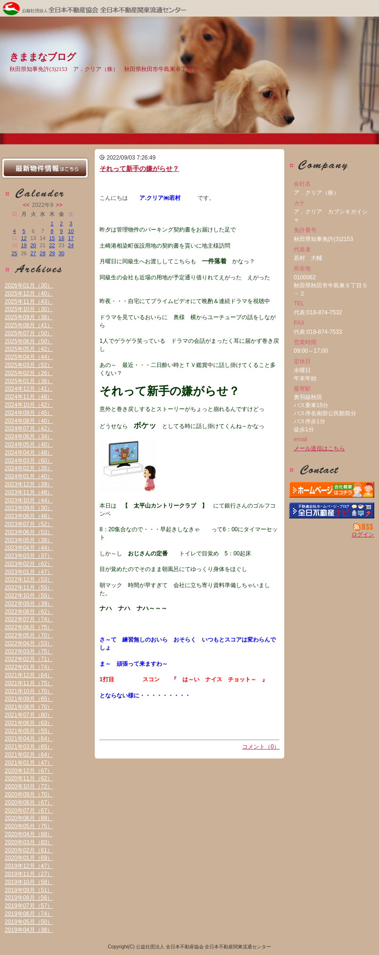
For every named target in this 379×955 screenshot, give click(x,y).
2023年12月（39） (29, 484)
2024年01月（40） (29, 476)
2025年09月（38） (29, 317)
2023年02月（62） (29, 564)
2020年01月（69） (29, 858)
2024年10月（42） (29, 405)
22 (52, 245)
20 (33, 245)
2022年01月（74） (29, 667)
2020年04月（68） (29, 834)
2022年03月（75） (29, 651)
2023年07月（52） (29, 524)
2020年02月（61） (29, 850)
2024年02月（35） (29, 468)
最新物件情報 (45, 168)
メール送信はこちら (319, 448)
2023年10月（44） (29, 500)
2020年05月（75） (29, 826)
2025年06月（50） (29, 341)
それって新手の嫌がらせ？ (139, 168)
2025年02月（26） (29, 373)
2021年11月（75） (29, 683)
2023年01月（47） (29, 572)
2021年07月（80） (29, 715)
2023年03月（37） (29, 556)
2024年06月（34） (29, 436)
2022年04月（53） (29, 643)
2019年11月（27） (29, 874)
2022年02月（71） (29, 659)
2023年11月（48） (29, 492)
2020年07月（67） (29, 810)
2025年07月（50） (29, 333)
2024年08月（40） (29, 421)
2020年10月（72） (29, 786)
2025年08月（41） (29, 325)
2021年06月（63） (29, 723)
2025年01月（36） (29, 381)
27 (33, 253)
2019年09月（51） (29, 890)
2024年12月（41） (29, 388)
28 (42, 253)
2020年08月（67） (29, 802)
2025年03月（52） (29, 365)
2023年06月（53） (29, 532)
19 (24, 245)
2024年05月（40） (29, 444)
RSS (363, 527)
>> (59, 205)
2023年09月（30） (29, 508)
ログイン (363, 534)
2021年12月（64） (29, 675)
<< (26, 205)
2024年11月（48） (29, 396)
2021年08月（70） (29, 707)
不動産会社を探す (331, 510)
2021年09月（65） (29, 699)
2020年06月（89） (29, 818)
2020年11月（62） (29, 778)
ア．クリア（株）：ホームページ (331, 490)
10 (70, 231)
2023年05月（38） (29, 540)
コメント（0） (261, 746)
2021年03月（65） (29, 746)
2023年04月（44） (29, 547)
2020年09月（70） (29, 794)
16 (61, 238)
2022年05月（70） (29, 635)
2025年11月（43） (29, 301)
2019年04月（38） (29, 930)
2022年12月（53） (29, 579)
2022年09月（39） (29, 603)
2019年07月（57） (29, 905)
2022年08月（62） (29, 611)
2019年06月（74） (29, 913)
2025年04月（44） (29, 357)
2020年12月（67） (29, 771)
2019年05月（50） (29, 922)
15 (52, 238)
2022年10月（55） (29, 595)
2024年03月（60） (29, 460)
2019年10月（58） (29, 882)
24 (70, 245)
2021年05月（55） (29, 731)
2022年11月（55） (29, 587)
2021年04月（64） (29, 738)
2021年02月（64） (29, 754)
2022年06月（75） (29, 627)
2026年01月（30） (29, 285)
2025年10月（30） (29, 309)
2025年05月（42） (29, 349)
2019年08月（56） (29, 897)
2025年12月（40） (29, 293)
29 (52, 253)
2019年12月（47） (29, 866)
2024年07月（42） (29, 428)
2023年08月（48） (29, 516)
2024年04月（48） (29, 452)
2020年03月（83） (29, 842)
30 (61, 253)
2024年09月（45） (29, 413)
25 (14, 253)
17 (70, 238)
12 (24, 238)
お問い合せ (331, 470)
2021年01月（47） (29, 762)
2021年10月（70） (29, 691)
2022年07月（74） (29, 619)
